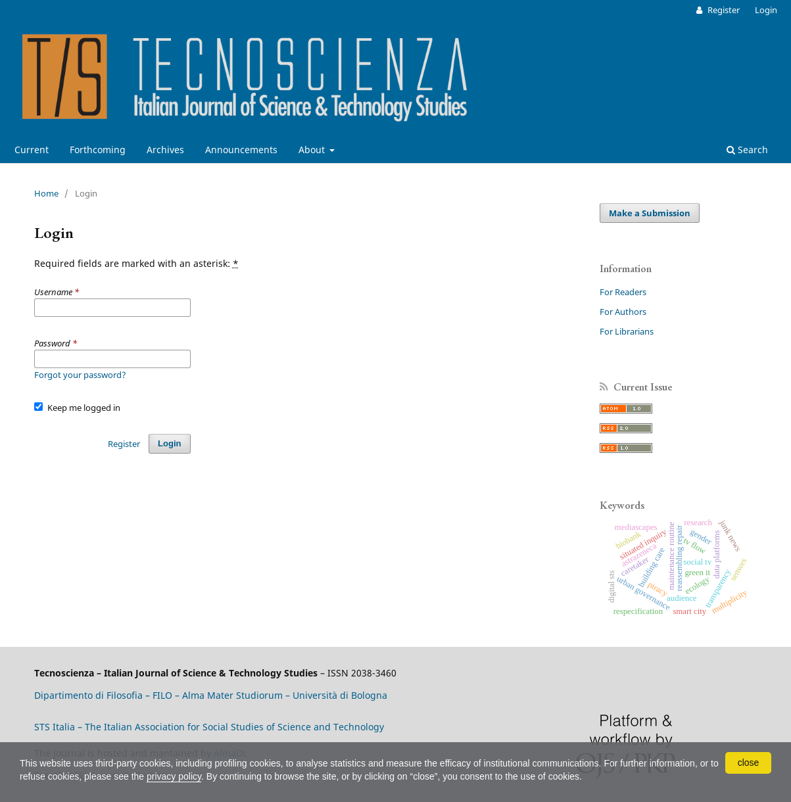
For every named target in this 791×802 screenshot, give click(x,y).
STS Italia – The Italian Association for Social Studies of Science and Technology (209, 726)
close (748, 762)
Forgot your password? (80, 375)
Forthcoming (98, 149)
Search (747, 149)
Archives (165, 149)
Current (31, 149)
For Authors (623, 312)
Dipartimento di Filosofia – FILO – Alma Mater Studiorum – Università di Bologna (210, 695)
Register (723, 10)
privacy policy (174, 776)
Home (46, 193)
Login (766, 10)
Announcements (241, 149)
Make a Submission (649, 213)
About (313, 149)
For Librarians (627, 331)
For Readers (623, 292)
